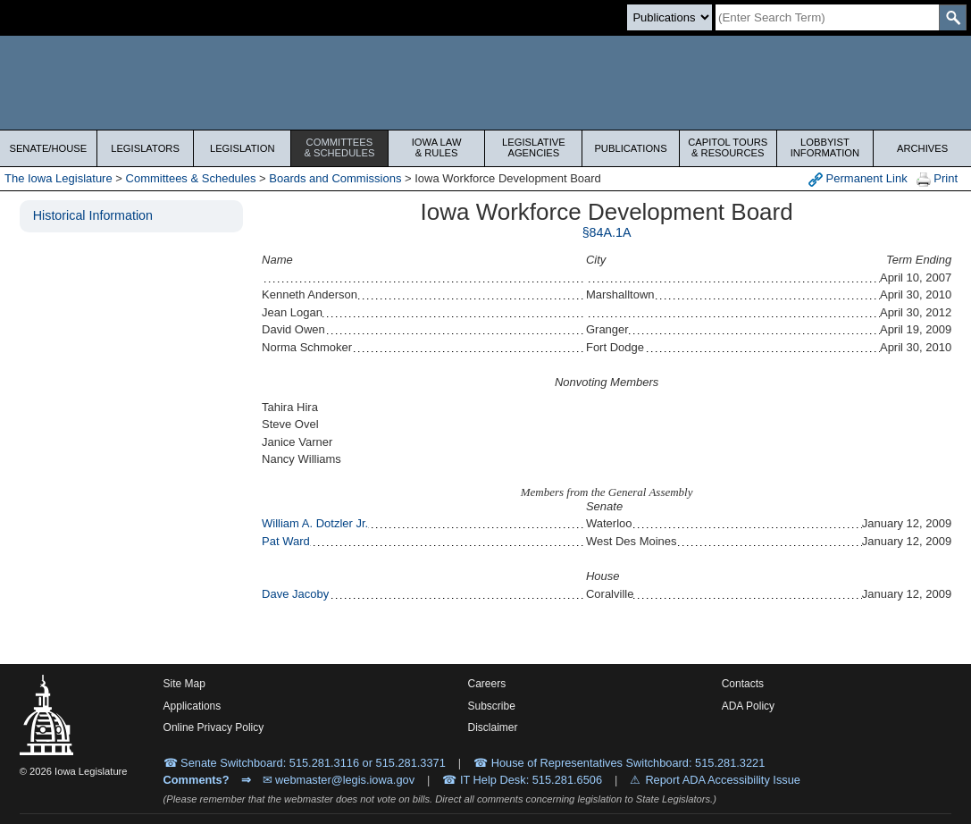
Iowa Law (437, 147)
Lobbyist (825, 147)
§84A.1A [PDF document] (607, 232)
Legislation (242, 148)
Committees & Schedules (191, 178)
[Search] (827, 17)
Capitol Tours (728, 147)
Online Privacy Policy (213, 727)
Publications (630, 148)
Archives (922, 148)
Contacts (743, 683)
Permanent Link (858, 179)
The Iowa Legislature (58, 178)
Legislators (145, 148)
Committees (339, 147)
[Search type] (669, 17)
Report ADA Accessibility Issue (722, 779)
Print (937, 179)
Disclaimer (492, 727)
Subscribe (491, 706)
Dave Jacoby (295, 594)
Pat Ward (286, 541)
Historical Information (93, 215)
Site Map (184, 683)
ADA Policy (748, 706)
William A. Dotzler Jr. (315, 523)
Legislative (534, 147)
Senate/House (48, 148)
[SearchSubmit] (953, 17)
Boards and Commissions (335, 178)
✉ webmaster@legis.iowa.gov (339, 779)
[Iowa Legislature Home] (485, 83)
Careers (486, 683)
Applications (192, 706)
